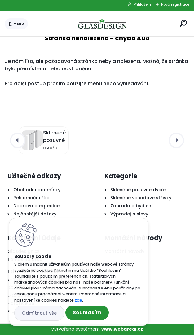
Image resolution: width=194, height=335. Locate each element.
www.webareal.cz (122, 329)
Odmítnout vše (39, 313)
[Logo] (102, 24)
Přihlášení (142, 4)
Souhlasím (87, 312)
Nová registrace (175, 4)
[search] (183, 23)
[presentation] (17, 140)
